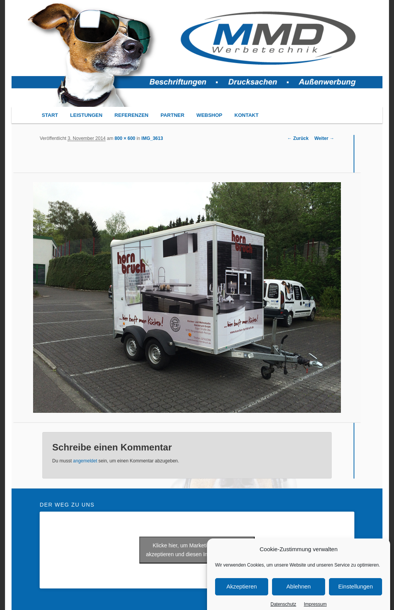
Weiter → (324, 138)
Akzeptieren (241, 594)
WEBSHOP (209, 115)
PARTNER (172, 115)
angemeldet (85, 461)
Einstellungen (355, 594)
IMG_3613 (152, 138)
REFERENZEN (132, 115)
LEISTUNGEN (86, 115)
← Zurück (298, 138)
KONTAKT (246, 115)
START (50, 115)
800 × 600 (125, 138)
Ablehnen (298, 594)
